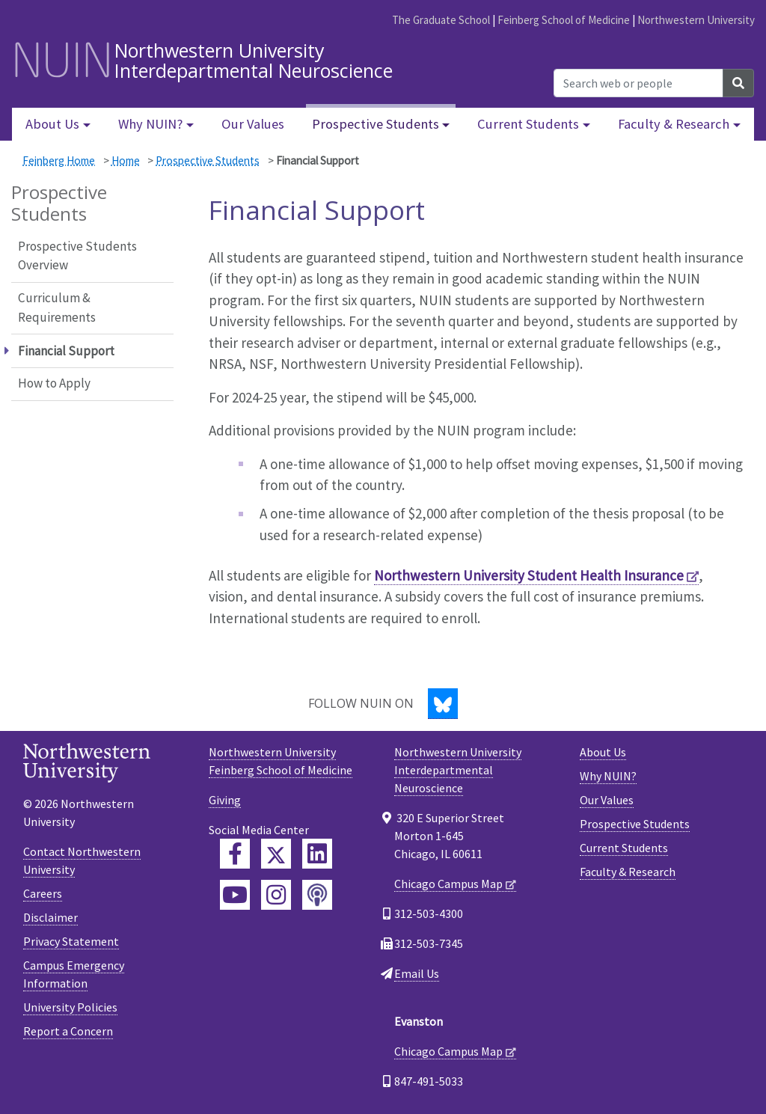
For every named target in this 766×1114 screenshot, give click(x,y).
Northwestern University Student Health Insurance (529, 575)
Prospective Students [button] (375, 123)
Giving (225, 799)
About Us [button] (52, 123)
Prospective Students (208, 160)
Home (125, 160)
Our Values (252, 123)
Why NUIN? (608, 775)
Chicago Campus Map (448, 883)
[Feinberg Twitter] (276, 854)
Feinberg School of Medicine (563, 20)
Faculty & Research (627, 871)
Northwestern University (696, 20)
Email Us (416, 973)
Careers (42, 893)
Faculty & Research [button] (673, 123)
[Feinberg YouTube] (235, 895)
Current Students (624, 847)
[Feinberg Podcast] (317, 895)
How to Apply (54, 383)
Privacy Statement (71, 941)
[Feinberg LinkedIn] (317, 854)
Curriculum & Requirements (57, 307)
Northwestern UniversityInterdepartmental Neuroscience (457, 769)
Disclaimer (50, 917)
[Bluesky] (443, 703)
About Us (603, 751)
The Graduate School (441, 20)
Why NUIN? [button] (150, 123)
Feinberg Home (58, 160)
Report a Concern (68, 1030)
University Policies (70, 1007)
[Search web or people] (638, 83)
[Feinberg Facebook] (235, 854)
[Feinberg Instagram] (276, 895)
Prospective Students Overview (77, 256)
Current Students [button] (528, 123)
